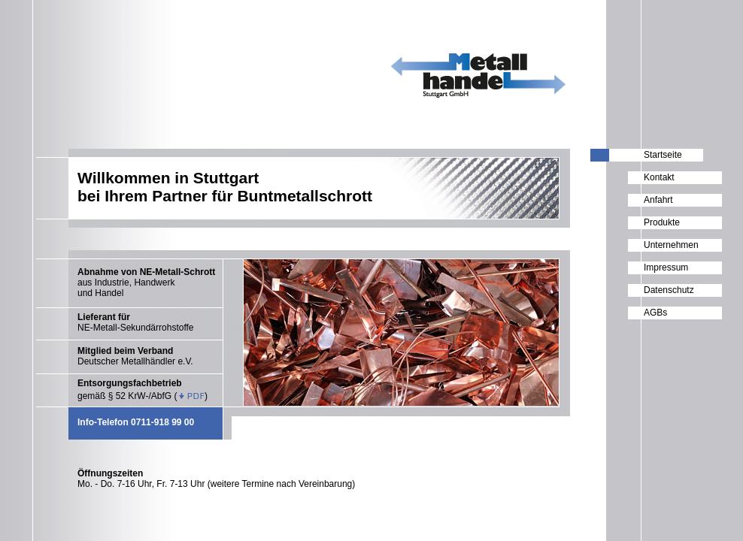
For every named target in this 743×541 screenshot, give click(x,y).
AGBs (655, 312)
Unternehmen (671, 245)
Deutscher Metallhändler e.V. (135, 356)
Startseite (663, 155)
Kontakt (659, 177)
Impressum (666, 267)
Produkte (662, 222)
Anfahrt (658, 200)
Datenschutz (669, 290)
